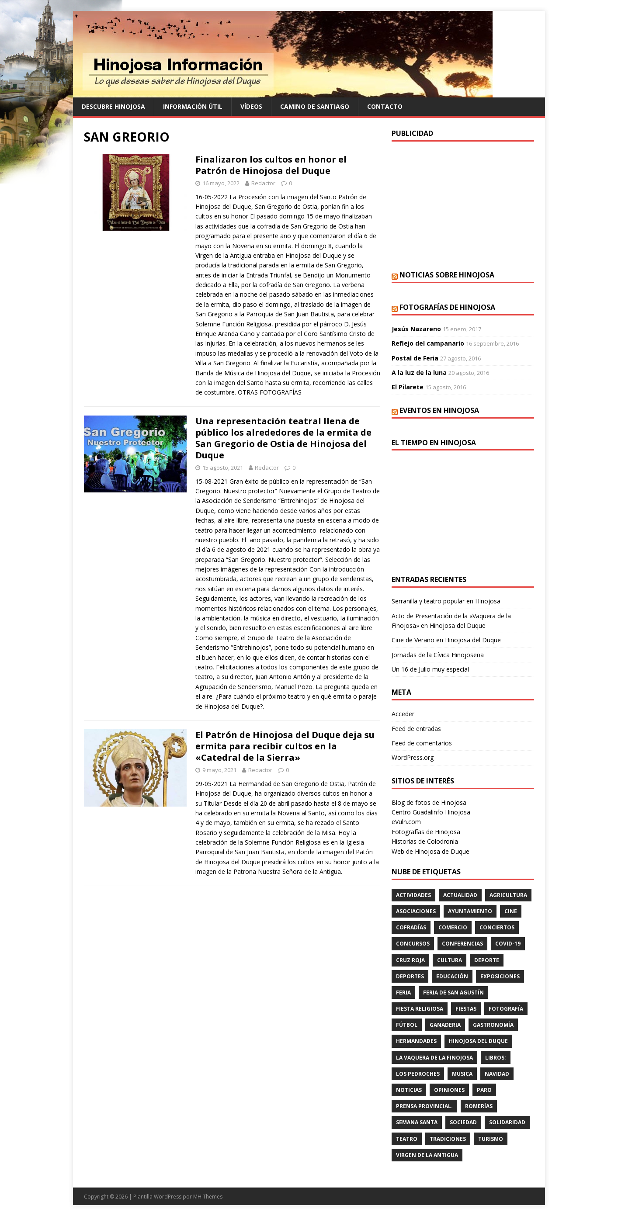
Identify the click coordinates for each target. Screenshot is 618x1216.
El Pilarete (408, 387)
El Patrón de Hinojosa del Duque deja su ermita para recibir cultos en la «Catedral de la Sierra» (285, 746)
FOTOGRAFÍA (506, 1008)
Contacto (385, 106)
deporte (486, 960)
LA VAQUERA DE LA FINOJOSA (434, 1057)
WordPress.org (413, 757)
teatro (406, 1139)
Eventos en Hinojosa (439, 410)
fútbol (406, 1025)
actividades (413, 895)
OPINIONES (449, 1090)
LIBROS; (495, 1057)
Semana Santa (416, 1122)
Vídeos (251, 106)
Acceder (403, 714)
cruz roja (410, 960)
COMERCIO (452, 927)
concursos (413, 943)
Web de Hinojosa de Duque (430, 851)
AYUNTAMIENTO (470, 911)
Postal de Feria (415, 358)
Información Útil (192, 106)
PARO (484, 1090)
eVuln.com (406, 822)
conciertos (496, 927)
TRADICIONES (448, 1139)
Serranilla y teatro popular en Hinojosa (446, 601)
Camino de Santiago (314, 106)
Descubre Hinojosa (113, 106)
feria (403, 992)
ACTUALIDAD (460, 895)
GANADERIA (445, 1025)
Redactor (263, 183)
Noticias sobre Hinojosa (446, 275)
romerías (479, 1106)
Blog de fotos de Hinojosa (429, 802)
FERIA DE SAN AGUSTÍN (453, 992)
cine (510, 911)
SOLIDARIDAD (507, 1122)
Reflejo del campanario (428, 343)
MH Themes (207, 1196)
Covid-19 (508, 943)
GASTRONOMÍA (493, 1025)
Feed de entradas (416, 728)
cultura (449, 960)
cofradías (411, 927)
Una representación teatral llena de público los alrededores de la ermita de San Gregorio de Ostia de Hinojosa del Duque (283, 438)
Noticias (409, 1090)
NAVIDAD (497, 1073)
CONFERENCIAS (462, 943)
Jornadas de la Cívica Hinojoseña (438, 655)
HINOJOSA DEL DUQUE (478, 1041)
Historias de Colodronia (425, 841)
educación (452, 976)
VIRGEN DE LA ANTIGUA (427, 1155)
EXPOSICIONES (500, 976)
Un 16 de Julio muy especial (430, 669)
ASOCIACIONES (416, 911)
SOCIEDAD (463, 1122)
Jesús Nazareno (416, 329)
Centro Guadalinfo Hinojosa (431, 812)
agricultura (508, 895)
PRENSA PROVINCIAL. (424, 1106)
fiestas (465, 1008)
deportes (410, 976)
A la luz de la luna (419, 372)
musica (462, 1073)
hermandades (416, 1041)
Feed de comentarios (422, 743)
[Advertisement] (463, 205)
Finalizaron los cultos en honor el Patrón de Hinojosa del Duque (271, 165)
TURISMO (490, 1139)
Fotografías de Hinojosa (447, 307)
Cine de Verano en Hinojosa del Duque (446, 640)
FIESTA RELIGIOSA (419, 1008)
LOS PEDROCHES (418, 1073)
